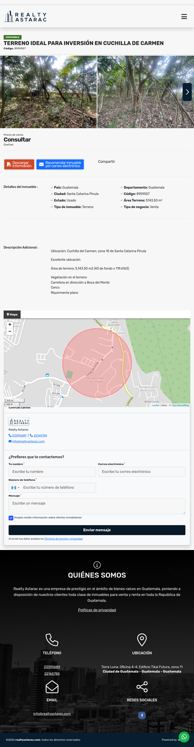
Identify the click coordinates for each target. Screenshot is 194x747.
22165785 (40, 435)
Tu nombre (16, 464)
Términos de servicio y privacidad (63, 538)
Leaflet (155, 405)
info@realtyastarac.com (28, 441)
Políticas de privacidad (97, 610)
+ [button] (9, 325)
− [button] (9, 331)
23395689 (19, 435)
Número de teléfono (23, 480)
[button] (86, 124)
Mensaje (15, 496)
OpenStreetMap (180, 405)
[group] (48, 92)
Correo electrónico (111, 464)
